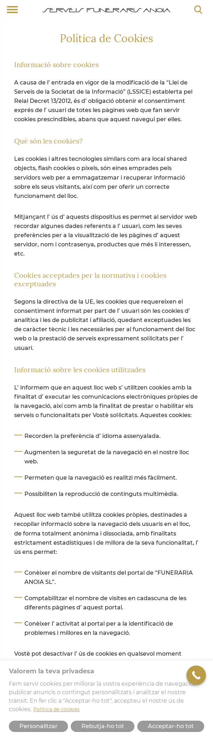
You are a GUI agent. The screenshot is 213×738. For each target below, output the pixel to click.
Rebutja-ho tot (102, 726)
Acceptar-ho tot (171, 726)
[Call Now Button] (196, 675)
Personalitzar (38, 726)
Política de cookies (56, 709)
